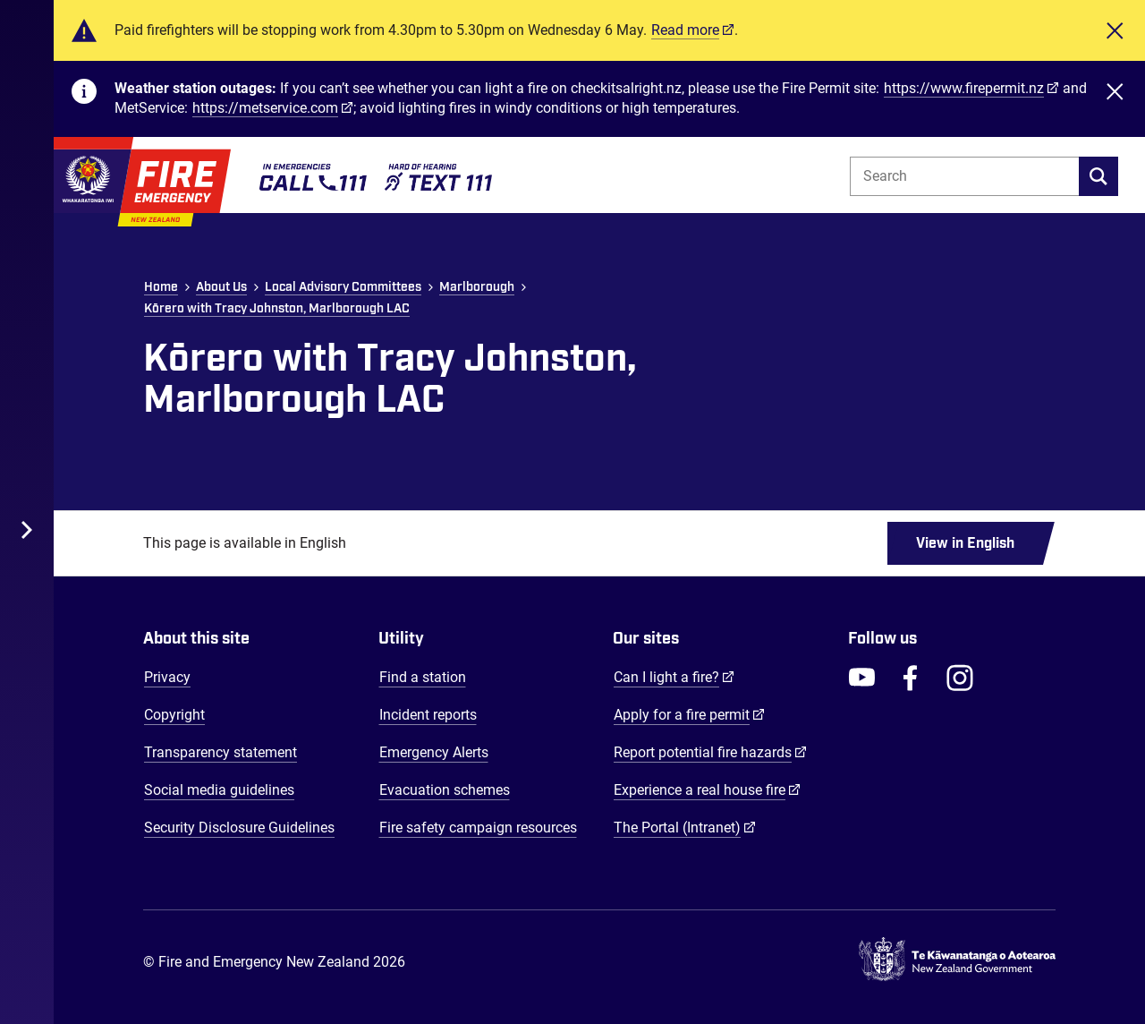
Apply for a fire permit (689, 714)
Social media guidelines (219, 789)
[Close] (1114, 30)
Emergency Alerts (433, 752)
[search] (1098, 176)
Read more (685, 29)
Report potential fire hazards (710, 752)
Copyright (174, 714)
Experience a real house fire (707, 789)
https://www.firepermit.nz (964, 88)
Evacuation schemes (444, 789)
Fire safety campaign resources (478, 827)
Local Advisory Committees (343, 287)
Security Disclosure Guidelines (239, 827)
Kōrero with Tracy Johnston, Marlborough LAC (277, 309)
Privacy (167, 677)
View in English (965, 543)
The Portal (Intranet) (685, 827)
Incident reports (428, 714)
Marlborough (476, 287)
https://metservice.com (265, 107)
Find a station (422, 677)
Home (161, 287)
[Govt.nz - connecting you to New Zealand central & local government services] (957, 962)
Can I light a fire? (674, 677)
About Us (221, 287)
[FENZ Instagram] (959, 677)
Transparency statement (220, 752)
